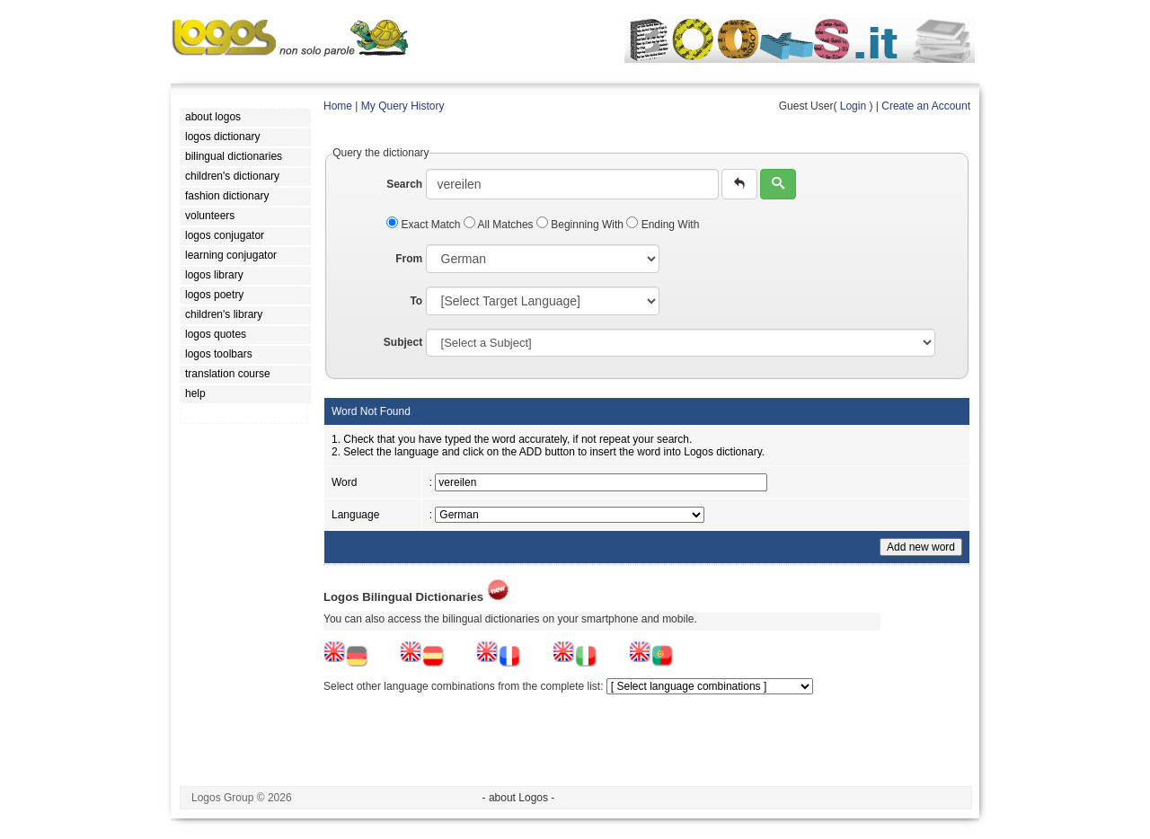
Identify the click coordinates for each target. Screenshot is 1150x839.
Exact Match (425, 224)
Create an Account (925, 106)
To (416, 301)
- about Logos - (518, 797)
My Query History (403, 106)
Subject (403, 342)
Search (404, 184)
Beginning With (581, 224)
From (408, 258)
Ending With (662, 224)
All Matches (500, 224)
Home (337, 106)
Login (853, 106)
